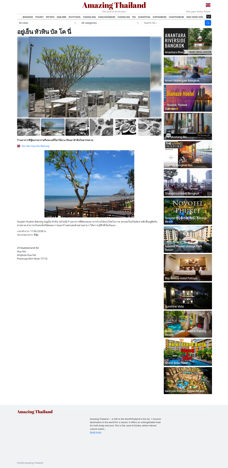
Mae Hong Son (194, 17)
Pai (134, 17)
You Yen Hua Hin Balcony (33, 146)
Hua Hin (61, 17)
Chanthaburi (176, 17)
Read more (95, 432)
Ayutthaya (75, 17)
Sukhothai (144, 17)
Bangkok (28, 17)
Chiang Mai (89, 17)
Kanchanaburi (106, 17)
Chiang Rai (124, 17)
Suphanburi (159, 17)
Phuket (39, 17)
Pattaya (50, 17)
